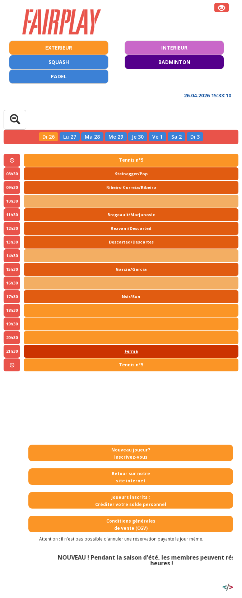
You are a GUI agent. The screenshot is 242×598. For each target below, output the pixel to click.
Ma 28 (92, 136)
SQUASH (58, 62)
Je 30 (138, 136)
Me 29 (115, 136)
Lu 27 (69, 136)
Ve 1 (157, 136)
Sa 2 (176, 136)
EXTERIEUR (58, 47)
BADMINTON (174, 62)
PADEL (59, 76)
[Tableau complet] (15, 120)
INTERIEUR (174, 47)
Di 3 (195, 136)
